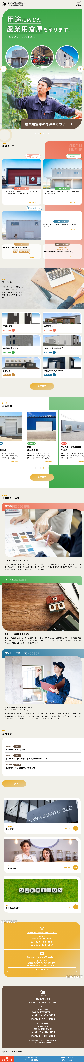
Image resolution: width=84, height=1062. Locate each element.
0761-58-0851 (44, 941)
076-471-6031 (44, 945)
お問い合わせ (7, 1059)
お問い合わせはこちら (42, 970)
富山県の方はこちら (67, 1059)
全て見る (42, 477)
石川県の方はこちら (31, 1059)
